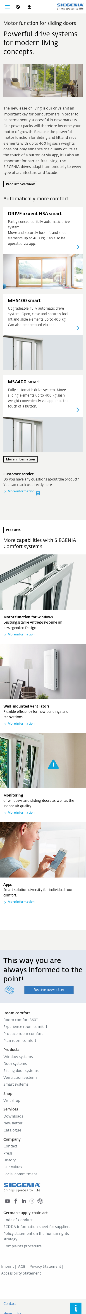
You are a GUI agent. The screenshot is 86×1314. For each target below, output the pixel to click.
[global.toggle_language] (18, 7)
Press (7, 1153)
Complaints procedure (22, 1246)
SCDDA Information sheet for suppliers (36, 1227)
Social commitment (20, 1174)
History (9, 1160)
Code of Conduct (18, 1220)
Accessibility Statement (21, 1273)
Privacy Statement (45, 1267)
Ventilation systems (20, 1078)
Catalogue (12, 1130)
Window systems (18, 1057)
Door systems (15, 1064)
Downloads (13, 1116)
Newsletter (12, 1123)
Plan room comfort (19, 1041)
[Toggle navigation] (7, 7)
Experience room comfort (25, 1027)
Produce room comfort (23, 1034)
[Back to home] (70, 6)
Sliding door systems (20, 1071)
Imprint (7, 1267)
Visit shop (11, 1101)
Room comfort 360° (20, 1020)
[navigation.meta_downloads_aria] (29, 7)
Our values (12, 1167)
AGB (22, 1267)
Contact (10, 1146)
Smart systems (16, 1085)
